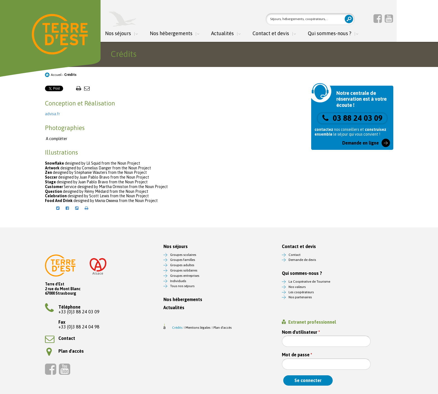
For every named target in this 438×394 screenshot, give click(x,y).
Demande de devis (302, 260)
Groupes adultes (182, 265)
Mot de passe (297, 354)
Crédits (177, 328)
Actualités (222, 33)
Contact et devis (271, 33)
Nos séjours (118, 33)
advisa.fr (52, 114)
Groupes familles (182, 260)
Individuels (178, 281)
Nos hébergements (171, 33)
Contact (60, 338)
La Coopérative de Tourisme (309, 282)
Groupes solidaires (183, 270)
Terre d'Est (60, 34)
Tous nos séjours (182, 286)
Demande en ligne (360, 142)
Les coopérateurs (301, 292)
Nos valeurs (297, 287)
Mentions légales (197, 328)
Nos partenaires (300, 297)
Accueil (56, 75)
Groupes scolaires (183, 255)
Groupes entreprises (184, 276)
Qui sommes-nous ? (329, 33)
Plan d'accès (65, 351)
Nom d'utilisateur (301, 332)
